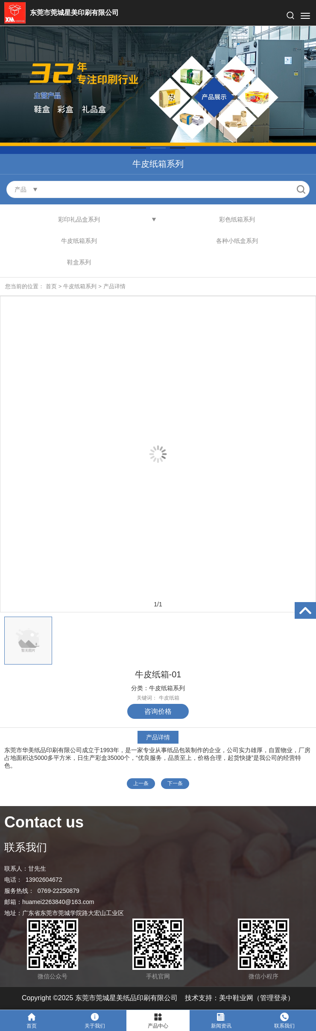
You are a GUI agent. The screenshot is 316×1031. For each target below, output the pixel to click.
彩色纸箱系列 (237, 219)
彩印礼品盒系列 (79, 219)
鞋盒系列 (79, 262)
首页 (51, 286)
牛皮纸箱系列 (79, 240)
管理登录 (273, 997)
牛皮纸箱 (169, 698)
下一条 (175, 783)
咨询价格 (158, 711)
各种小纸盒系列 (237, 240)
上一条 (141, 783)
